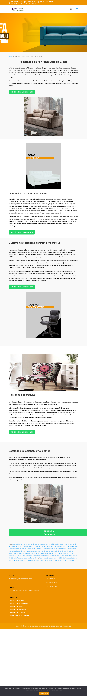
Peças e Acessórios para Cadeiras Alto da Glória (51, 553)
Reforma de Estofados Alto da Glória (51, 558)
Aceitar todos (44, 693)
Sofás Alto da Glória (46, 560)
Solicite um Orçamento (22, 91)
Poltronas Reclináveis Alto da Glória (37, 556)
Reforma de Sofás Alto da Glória (28, 560)
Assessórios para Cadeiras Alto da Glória (26, 544)
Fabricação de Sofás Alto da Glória (62, 551)
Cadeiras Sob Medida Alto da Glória (60, 546)
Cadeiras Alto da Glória (47, 544)
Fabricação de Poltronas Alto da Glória (37, 551)
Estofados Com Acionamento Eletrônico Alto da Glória (49, 549)
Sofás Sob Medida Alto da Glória (63, 560)
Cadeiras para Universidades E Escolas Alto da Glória (30, 546)
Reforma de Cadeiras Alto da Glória (26, 558)
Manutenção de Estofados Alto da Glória (22, 553)
